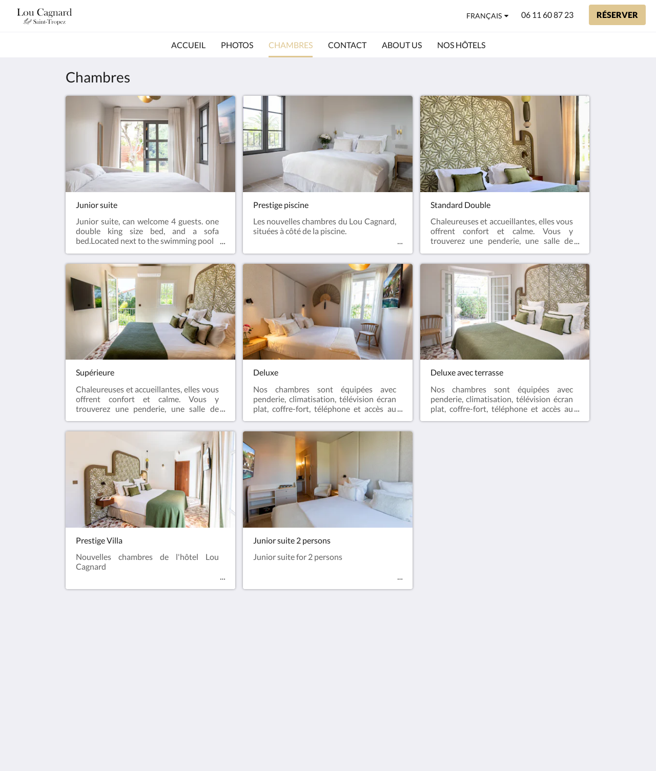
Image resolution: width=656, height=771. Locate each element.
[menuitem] (188, 45)
